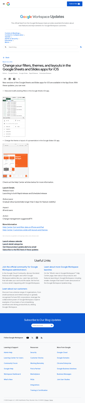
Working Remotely (37, 363)
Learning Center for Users (13, 358)
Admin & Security (12, 39)
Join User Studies (63, 380)
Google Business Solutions (66, 369)
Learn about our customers (14, 289)
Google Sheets (13, 73)
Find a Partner (35, 369)
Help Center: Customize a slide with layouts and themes (25, 230)
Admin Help (8, 352)
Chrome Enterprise (64, 363)
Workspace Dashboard (12, 374)
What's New (8, 380)
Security (33, 352)
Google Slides (23, 73)
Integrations (34, 385)
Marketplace (35, 374)
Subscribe (74, 4)
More (7, 42)
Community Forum (10, 363)
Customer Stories (36, 358)
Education (9, 41)
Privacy (47, 400)
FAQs (32, 380)
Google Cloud (62, 352)
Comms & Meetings (13, 33)
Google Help (8, 369)
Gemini (8, 37)
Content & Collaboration (15, 35)
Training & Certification (38, 390)
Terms (51, 400)
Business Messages (64, 374)
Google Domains (63, 358)
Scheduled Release (45, 73)
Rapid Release (33, 73)
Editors (5, 73)
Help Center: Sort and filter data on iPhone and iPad (23, 227)
